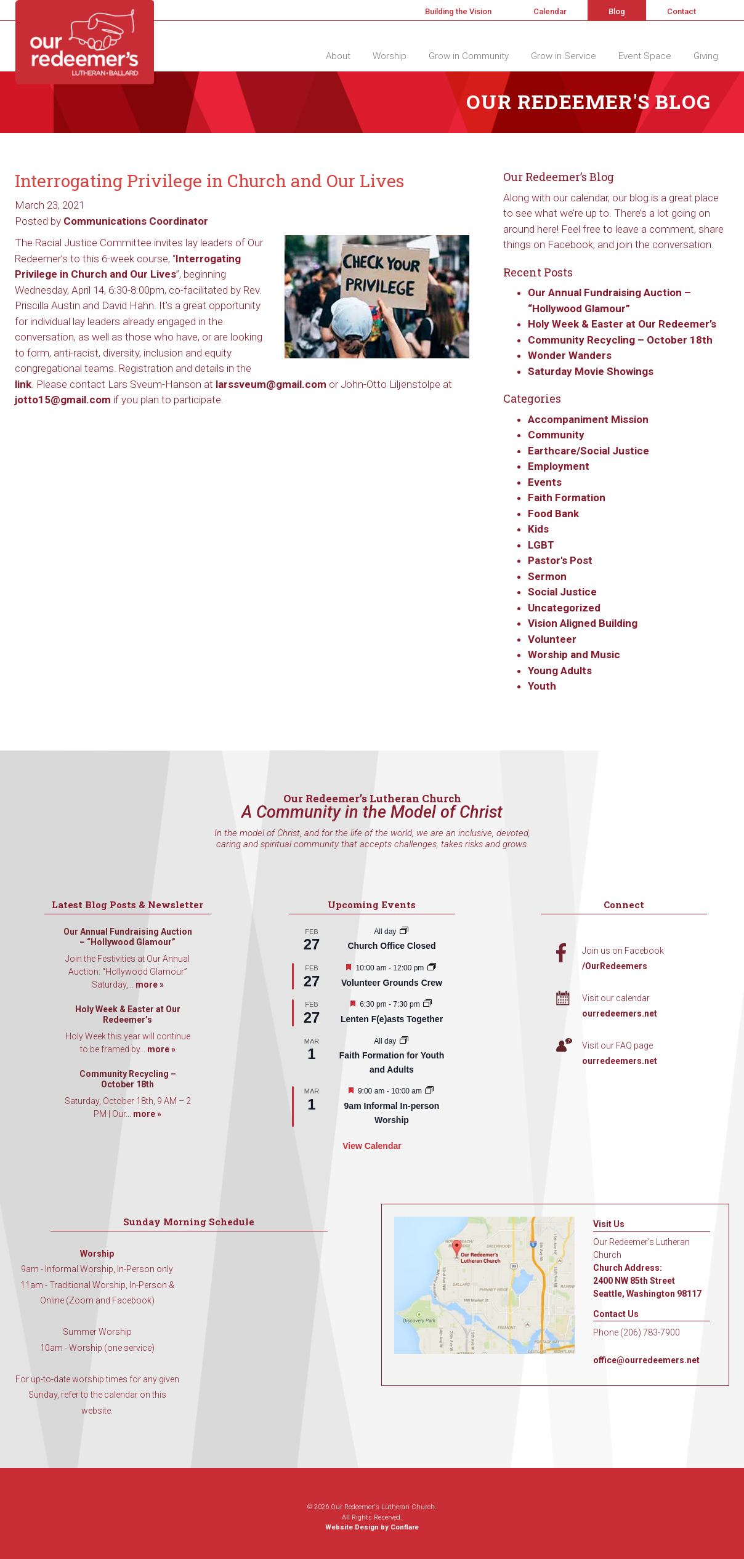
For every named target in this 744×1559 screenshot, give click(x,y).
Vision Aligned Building (582, 623)
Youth (542, 686)
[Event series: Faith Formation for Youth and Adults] (404, 1041)
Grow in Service (563, 56)
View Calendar (371, 1146)
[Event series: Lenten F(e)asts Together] (427, 1004)
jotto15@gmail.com (63, 399)
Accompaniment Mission (588, 419)
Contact (681, 11)
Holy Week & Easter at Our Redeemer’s (622, 324)
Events (545, 482)
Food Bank (553, 513)
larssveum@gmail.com (271, 384)
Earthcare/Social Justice (588, 451)
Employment (558, 466)
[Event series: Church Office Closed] (404, 931)
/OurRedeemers (614, 966)
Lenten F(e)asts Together (392, 1019)
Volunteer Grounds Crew (391, 983)
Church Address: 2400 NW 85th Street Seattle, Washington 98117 (647, 1281)
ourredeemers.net (619, 1013)
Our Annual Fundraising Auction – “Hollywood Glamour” (127, 937)
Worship (389, 56)
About (338, 56)
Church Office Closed (391, 946)
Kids (538, 529)
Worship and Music (574, 654)
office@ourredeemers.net (646, 1360)
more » (149, 984)
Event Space (644, 56)
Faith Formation (566, 497)
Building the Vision (458, 11)
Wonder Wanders (570, 355)
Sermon (547, 576)
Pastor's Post (560, 560)
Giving (705, 56)
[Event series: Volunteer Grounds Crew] (431, 968)
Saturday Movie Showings (592, 371)
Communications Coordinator (135, 221)
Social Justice (562, 592)
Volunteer (552, 639)
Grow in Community (469, 56)
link (23, 384)
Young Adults (560, 670)
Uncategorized (564, 608)
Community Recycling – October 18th (620, 340)
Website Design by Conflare (372, 1527)
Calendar (550, 11)
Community (556, 435)
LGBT (541, 545)
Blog (617, 11)
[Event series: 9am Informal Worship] (429, 1091)
